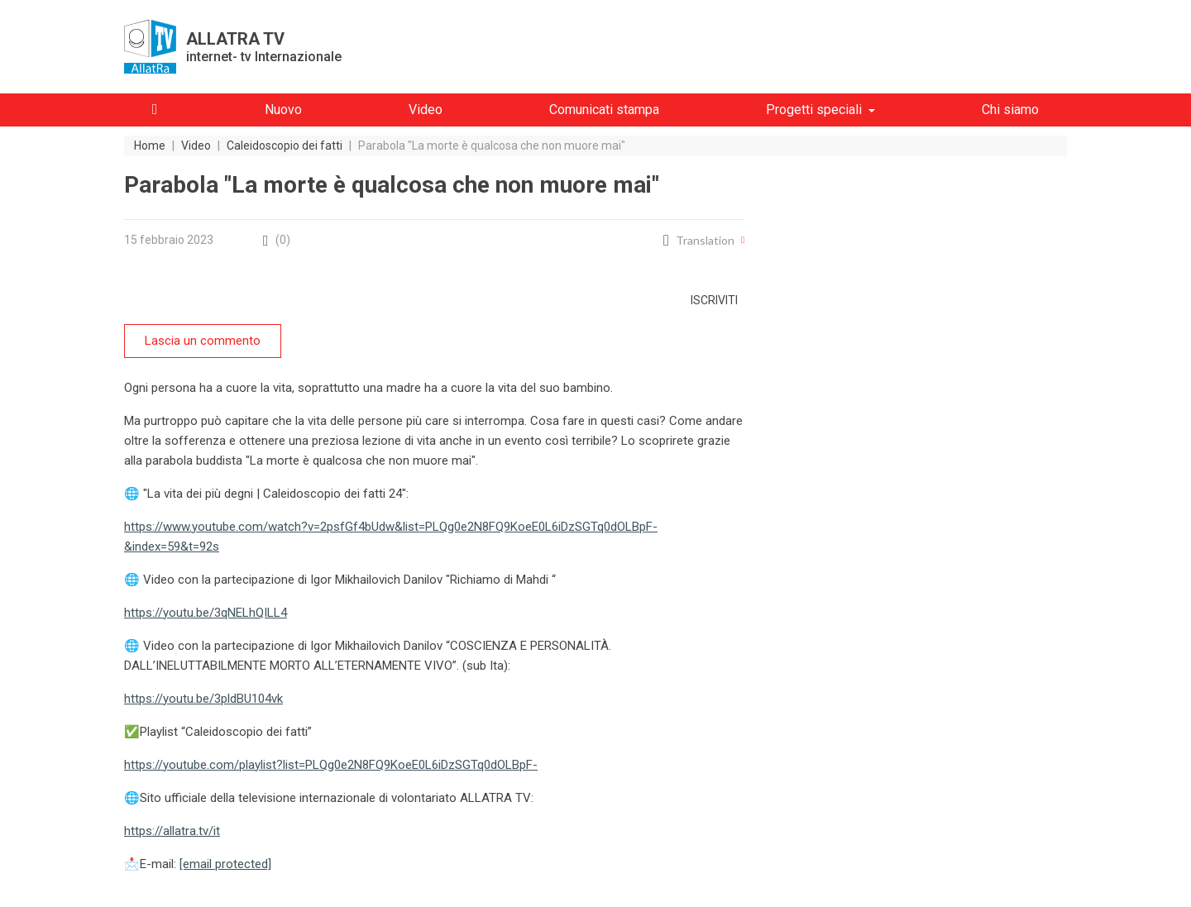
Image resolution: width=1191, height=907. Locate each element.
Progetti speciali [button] (814, 109)
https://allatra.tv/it (172, 830)
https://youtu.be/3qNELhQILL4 (205, 612)
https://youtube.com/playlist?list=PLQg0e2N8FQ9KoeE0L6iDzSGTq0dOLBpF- (331, 764)
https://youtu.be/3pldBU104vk (203, 698)
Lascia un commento (203, 340)
